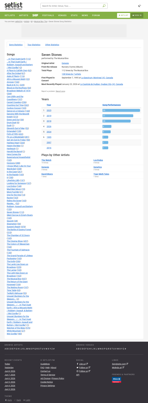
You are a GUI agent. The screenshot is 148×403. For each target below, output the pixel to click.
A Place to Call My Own (17, 70)
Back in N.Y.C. (13, 85)
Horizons (11, 163)
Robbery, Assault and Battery (20, 206)
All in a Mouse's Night (16, 79)
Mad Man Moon (14, 189)
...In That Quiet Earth (16, 59)
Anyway (10, 82)
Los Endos (11, 186)
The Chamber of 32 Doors (18, 235)
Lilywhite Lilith (13, 180)
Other (52, 45)
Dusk (9, 125)
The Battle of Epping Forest (19, 229)
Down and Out (13, 119)
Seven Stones (13, 212)
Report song (60, 91)
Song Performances (111, 105)
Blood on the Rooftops (17, 88)
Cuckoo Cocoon (14, 108)
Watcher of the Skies (16, 328)
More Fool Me (13, 192)
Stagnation (12, 224)
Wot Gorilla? (12, 334)
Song (16, 45)
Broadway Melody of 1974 (18, 91)
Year (49, 105)
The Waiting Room (15, 287)
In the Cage (12, 172)
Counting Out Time (15, 105)
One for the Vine (14, 195)
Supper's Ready (13, 227)
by (71, 74)
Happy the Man (14, 146)
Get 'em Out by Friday (16, 140)
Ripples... (11, 203)
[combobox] (74, 6)
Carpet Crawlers (14, 102)
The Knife (11, 261)
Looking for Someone (16, 183)
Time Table (11, 290)
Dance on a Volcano (16, 111)
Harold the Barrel (14, 151)
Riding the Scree (14, 200)
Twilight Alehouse (15, 293)
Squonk (10, 221)
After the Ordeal (14, 73)
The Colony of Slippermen (18, 244)
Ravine (10, 198)
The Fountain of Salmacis (18, 250)
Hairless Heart (13, 143)
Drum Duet (11, 122)
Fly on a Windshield (15, 137)
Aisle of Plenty (13, 76)
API (77, 375)
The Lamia (11, 270)
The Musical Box (14, 279)
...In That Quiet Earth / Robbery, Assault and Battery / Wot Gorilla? (20, 65)
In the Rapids (12, 174)
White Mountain (14, 331)
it (7, 177)
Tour (33, 45)
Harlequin (11, 148)
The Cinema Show (15, 241)
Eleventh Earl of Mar (16, 128)
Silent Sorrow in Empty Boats (20, 215)
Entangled (11, 131)
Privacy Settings (47, 385)
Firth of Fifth (12, 134)
